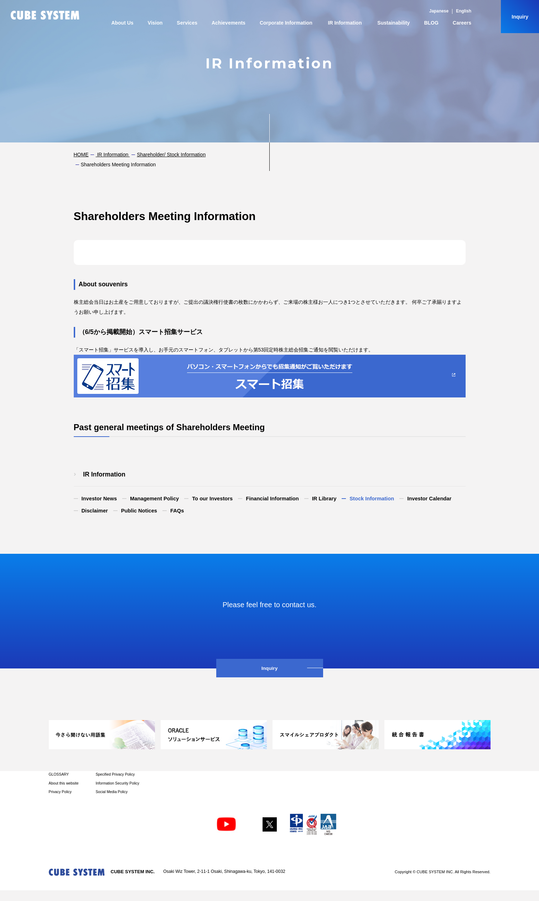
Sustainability (393, 23)
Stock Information (371, 498)
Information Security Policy (117, 783)
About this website (64, 783)
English (463, 11)
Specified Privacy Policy (115, 774)
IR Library (324, 498)
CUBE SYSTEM (45, 15)
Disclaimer (95, 511)
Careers (462, 23)
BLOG (431, 23)
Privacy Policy (60, 792)
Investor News (99, 498)
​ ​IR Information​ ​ (113, 154)
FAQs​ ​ (177, 511)
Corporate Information (286, 23)
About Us (122, 23)
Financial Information (272, 498)
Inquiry (520, 17)
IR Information (345, 23)
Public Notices (139, 511)
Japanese (439, 11)
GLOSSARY (59, 774)
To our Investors (212, 498)
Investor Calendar (429, 498)
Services (187, 23)
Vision (155, 23)
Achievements (228, 23)
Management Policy (154, 498)
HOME (81, 154)
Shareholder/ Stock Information (171, 154)
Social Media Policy (111, 792)
